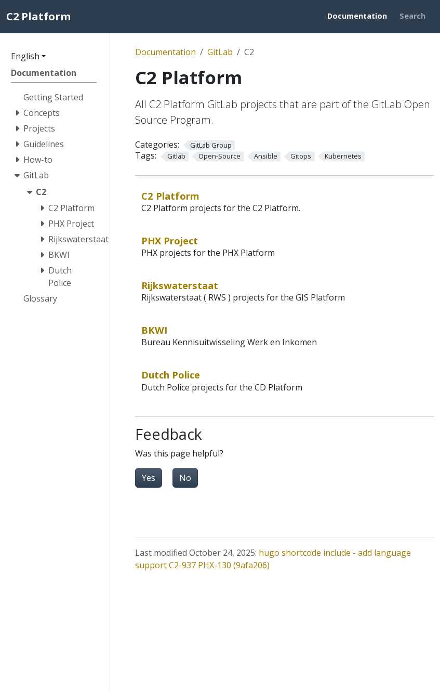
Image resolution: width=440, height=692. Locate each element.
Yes (148, 478)
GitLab (220, 52)
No (185, 478)
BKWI (154, 329)
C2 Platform (170, 195)
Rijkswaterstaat (179, 285)
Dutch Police (170, 374)
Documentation (165, 52)
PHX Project (169, 240)
